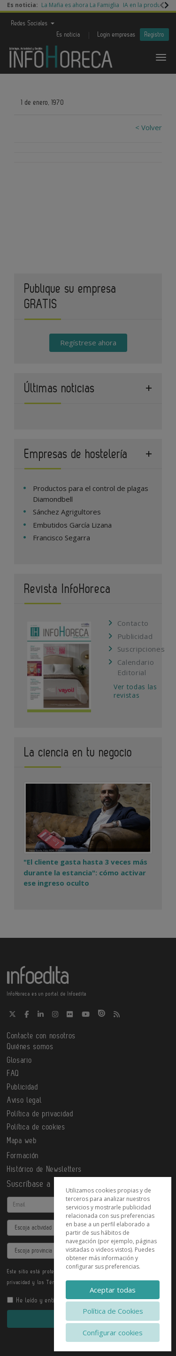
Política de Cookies (113, 1311)
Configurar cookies (113, 1332)
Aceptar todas (113, 1289)
